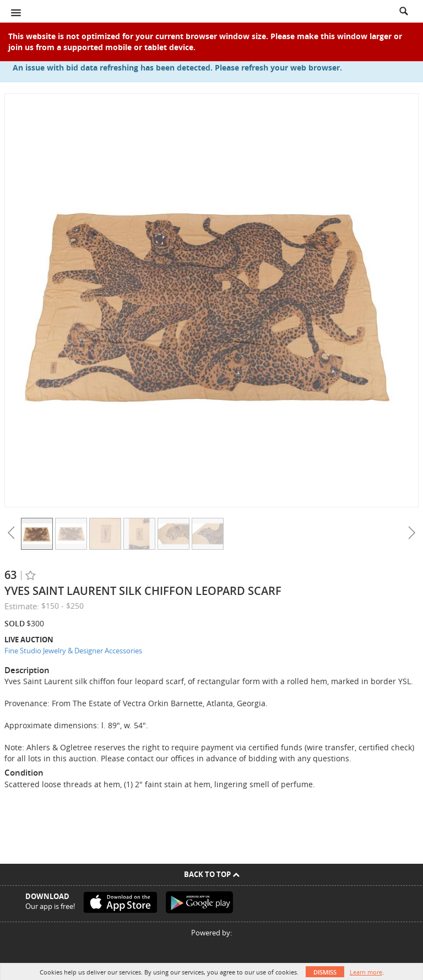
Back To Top (212, 874)
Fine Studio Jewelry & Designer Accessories (73, 651)
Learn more (366, 972)
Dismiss (325, 972)
